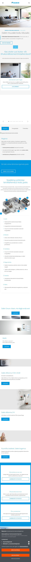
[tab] (5, 128)
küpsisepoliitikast (24, 546)
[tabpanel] (15, 145)
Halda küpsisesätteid (15, 558)
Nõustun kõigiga (15, 550)
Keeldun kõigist (15, 555)
